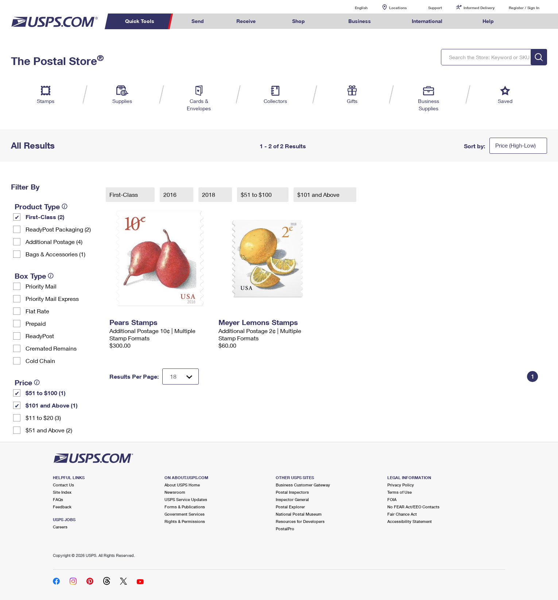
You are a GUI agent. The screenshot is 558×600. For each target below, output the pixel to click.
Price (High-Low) (515, 145)
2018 (209, 194)
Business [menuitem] (359, 21)
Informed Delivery (479, 7)
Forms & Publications (184, 506)
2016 (170, 194)
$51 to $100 (257, 194)
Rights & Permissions (184, 521)
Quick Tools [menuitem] (139, 21)
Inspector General (292, 499)
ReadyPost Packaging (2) (58, 229)
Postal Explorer (290, 506)
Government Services (184, 514)
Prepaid (36, 323)
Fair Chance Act (402, 514)
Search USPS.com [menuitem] (524, 21)
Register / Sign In (524, 7)
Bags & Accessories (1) (55, 254)
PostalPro (285, 528)
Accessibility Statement (409, 521)
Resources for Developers (300, 521)
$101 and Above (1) (52, 405)
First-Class (124, 194)
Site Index (62, 492)
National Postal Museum (299, 514)
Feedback (62, 506)
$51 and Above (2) (49, 430)
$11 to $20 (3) (43, 417)
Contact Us (63, 484)
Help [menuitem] (488, 21)
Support (435, 7)
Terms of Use (399, 492)
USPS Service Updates (185, 499)
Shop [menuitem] (298, 21)
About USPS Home (182, 484)
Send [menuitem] (197, 21)
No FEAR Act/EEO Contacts (413, 506)
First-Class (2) (45, 216)
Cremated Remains (51, 348)
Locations (398, 7)
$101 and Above (319, 194)
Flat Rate (37, 310)
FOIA (391, 499)
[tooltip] (64, 206)
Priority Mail (41, 286)
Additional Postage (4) (54, 241)
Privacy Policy (400, 484)
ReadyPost (40, 335)
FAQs (58, 499)
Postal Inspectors (292, 492)
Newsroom (174, 492)
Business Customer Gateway (303, 484)
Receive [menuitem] (246, 21)
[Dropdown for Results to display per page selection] (180, 376)
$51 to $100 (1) (46, 392)
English (354, 7)
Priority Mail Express (52, 298)
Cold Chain (40, 360)
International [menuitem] (427, 21)
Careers (60, 526)
